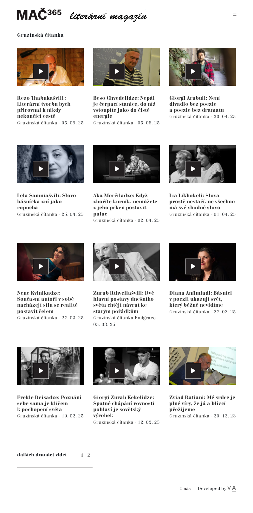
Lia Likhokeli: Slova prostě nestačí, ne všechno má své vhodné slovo (202, 201)
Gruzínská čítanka (38, 123)
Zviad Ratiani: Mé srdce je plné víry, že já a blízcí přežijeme (202, 403)
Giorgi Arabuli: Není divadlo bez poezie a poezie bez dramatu (196, 104)
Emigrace (146, 318)
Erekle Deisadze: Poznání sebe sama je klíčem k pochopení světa (49, 403)
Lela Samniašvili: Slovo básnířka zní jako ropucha (46, 201)
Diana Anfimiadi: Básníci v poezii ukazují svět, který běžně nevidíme (200, 299)
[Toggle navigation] (235, 14)
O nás (185, 489)
